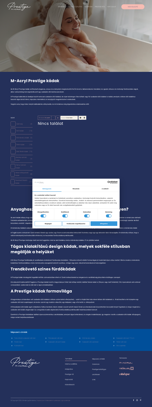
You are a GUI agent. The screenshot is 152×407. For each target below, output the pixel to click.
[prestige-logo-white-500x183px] (19, 3)
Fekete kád (18, 342)
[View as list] (84, 118)
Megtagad (48, 223)
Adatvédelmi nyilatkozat (53, 400)
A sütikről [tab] (105, 189)
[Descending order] (58, 118)
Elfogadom (104, 223)
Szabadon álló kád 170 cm (125, 338)
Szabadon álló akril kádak (56, 342)
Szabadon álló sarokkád (90, 342)
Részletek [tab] (76, 189)
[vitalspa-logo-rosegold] (124, 374)
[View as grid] (80, 118)
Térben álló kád (121, 342)
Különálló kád (18, 346)
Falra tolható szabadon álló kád (24, 338)
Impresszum (41, 400)
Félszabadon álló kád (55, 338)
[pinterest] (140, 400)
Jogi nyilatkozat (65, 400)
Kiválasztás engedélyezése (76, 223)
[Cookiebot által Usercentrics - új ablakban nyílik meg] (109, 182)
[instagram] (137, 400)
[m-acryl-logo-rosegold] (126, 363)
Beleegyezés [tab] (46, 189)
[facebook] (133, 400)
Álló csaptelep (121, 346)
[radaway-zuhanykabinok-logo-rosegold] (126, 368)
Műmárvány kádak (88, 338)
